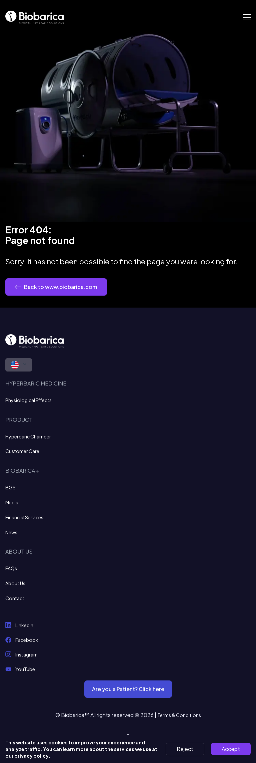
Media (11, 502)
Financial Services (24, 517)
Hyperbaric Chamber (28, 436)
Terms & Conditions (179, 715)
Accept (231, 748)
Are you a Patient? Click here (128, 688)
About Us (15, 583)
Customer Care (22, 451)
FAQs (11, 568)
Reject (185, 748)
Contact (14, 598)
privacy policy (31, 756)
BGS (10, 487)
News (11, 532)
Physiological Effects (28, 400)
